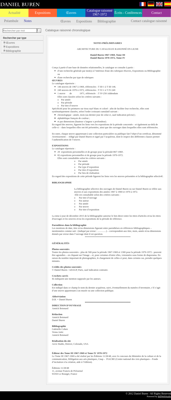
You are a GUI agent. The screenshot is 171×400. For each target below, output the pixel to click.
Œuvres (71, 13)
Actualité (14, 13)
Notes (28, 21)
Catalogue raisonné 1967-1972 (99, 12)
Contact (156, 13)
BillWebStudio (164, 396)
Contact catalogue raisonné (149, 21)
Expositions (42, 13)
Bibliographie (107, 21)
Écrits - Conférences (128, 13)
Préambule (11, 21)
